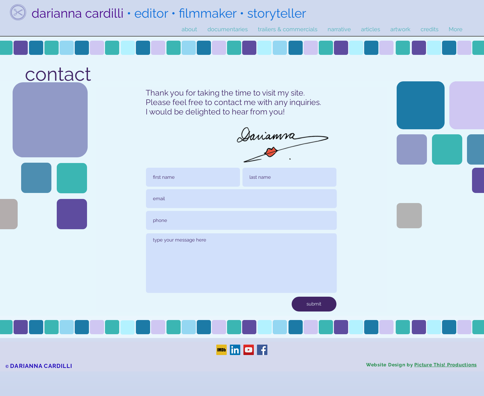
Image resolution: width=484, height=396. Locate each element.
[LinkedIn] (235, 350)
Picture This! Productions (445, 365)
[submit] (314, 304)
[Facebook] (262, 350)
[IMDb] (221, 350)
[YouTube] (248, 350)
